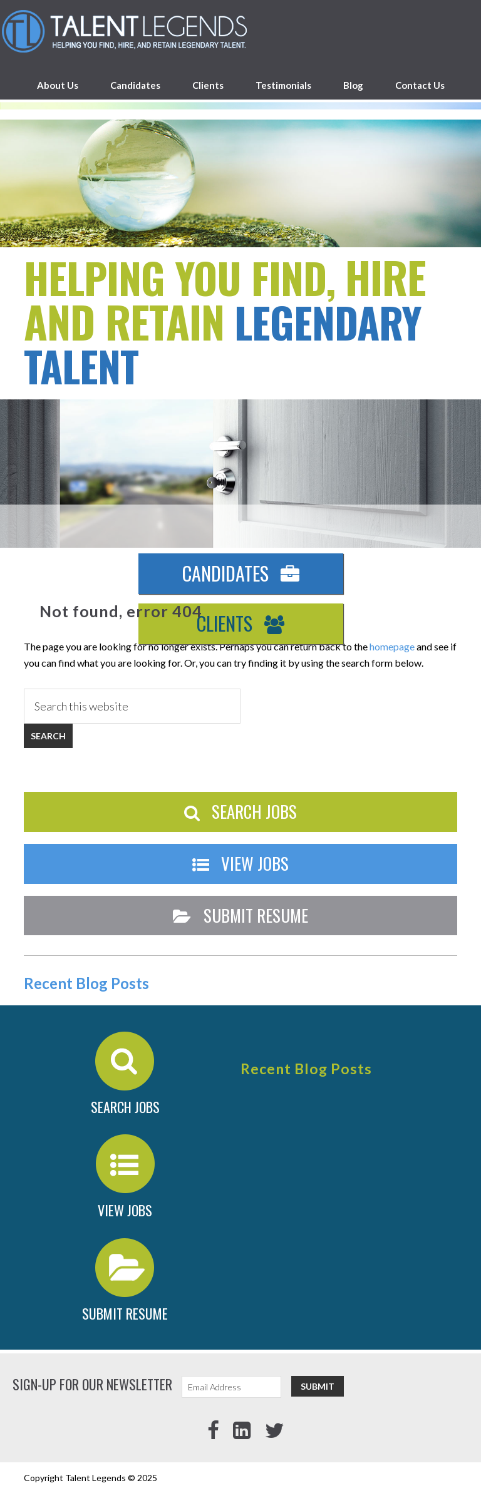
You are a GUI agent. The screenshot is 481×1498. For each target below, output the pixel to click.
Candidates (240, 573)
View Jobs (240, 863)
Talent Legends (240, 31)
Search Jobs (240, 811)
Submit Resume (240, 915)
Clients (240, 623)
